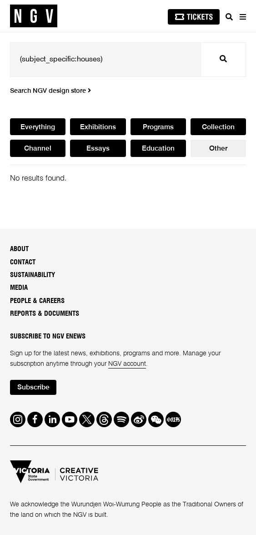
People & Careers (37, 301)
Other (218, 148)
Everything (37, 127)
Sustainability (32, 275)
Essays (98, 148)
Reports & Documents (44, 313)
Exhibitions (98, 127)
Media (19, 287)
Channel (37, 148)
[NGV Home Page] (33, 16)
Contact (22, 262)
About (19, 249)
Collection (218, 127)
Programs (158, 127)
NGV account (127, 364)
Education (158, 148)
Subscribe (33, 387)
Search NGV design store (50, 91)
